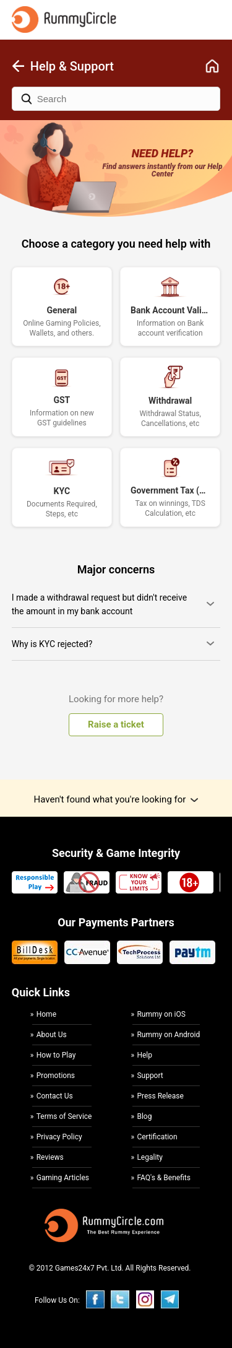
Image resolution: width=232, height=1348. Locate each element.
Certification (157, 1137)
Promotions (56, 1075)
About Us (52, 1034)
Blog (144, 1116)
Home (46, 1015)
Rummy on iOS (161, 1015)
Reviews (50, 1157)
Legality (150, 1157)
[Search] (116, 99)
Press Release (160, 1096)
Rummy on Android (168, 1034)
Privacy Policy (59, 1137)
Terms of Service (64, 1116)
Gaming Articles (63, 1177)
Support (150, 1075)
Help (144, 1055)
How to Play (56, 1055)
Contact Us (55, 1096)
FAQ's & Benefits (164, 1177)
